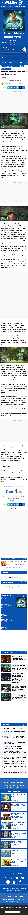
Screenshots (19, 62)
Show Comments (14, 577)
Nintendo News (7, 899)
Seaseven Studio (10, 66)
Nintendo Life (12, 894)
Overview (4, 62)
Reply (21, 567)
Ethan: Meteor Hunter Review (13, 73)
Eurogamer (19, 899)
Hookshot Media (12, 887)
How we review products (14, 498)
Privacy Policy (20, 782)
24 (9, 670)
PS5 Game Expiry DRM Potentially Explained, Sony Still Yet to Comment (14, 727)
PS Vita (17, 66)
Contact (13, 782)
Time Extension (9, 896)
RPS (21, 901)
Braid (14, 475)
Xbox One (11, 605)
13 (9, 679)
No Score (4, 54)
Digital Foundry (19, 896)
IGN (13, 899)
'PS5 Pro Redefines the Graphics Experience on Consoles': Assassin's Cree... (15, 732)
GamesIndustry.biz (10, 901)
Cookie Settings (9, 787)
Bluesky (15, 567)
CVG (18, 901)
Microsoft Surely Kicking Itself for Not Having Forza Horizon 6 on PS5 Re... (14, 762)
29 (9, 691)
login (21, 587)
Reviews (11, 62)
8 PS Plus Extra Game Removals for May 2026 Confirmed (15, 758)
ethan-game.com (4, 628)
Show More (14, 869)
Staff (14, 780)
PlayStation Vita (12, 40)
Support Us (7, 782)
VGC (24, 899)
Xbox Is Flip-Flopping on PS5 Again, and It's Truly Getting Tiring (14, 747)
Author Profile (8, 567)
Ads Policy (15, 785)
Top (5, 780)
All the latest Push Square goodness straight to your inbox (14, 908)
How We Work (20, 780)
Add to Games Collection (9, 58)
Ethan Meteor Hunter (6, 68)
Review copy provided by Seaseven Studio (14, 497)
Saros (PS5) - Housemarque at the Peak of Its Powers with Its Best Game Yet (15, 753)
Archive (22, 785)
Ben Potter (11, 83)
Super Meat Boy (5, 475)
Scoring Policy (14, 500)
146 (9, 661)
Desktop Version (19, 787)
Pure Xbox (20, 894)
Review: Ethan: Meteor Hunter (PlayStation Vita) (10, 625)
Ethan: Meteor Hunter (13, 35)
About (9, 780)
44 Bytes (16, 888)
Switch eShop (6, 605)
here (24, 564)
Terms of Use (7, 785)
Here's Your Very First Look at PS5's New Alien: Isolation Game (15, 767)
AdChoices (21, 888)
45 (9, 700)
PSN (22, 66)
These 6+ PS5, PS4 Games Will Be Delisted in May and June (15, 742)
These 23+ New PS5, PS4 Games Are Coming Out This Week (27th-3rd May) (15, 771)
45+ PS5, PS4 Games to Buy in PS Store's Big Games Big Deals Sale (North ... (15, 737)
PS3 (2, 605)
